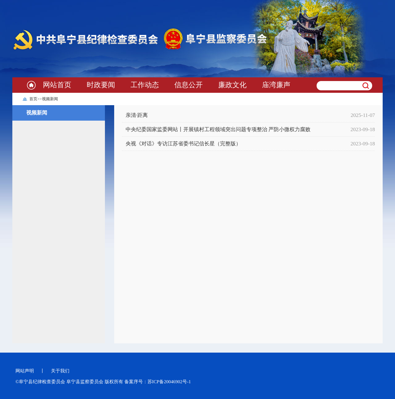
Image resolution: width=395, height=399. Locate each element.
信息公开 (188, 85)
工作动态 (145, 85)
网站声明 (24, 370)
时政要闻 (101, 85)
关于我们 (60, 370)
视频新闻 (50, 99)
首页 (33, 99)
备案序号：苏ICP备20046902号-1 (157, 381)
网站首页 (57, 85)
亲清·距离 (137, 115)
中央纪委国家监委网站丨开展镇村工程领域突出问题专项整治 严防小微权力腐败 (218, 129)
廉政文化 (232, 85)
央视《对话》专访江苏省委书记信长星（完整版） (183, 144)
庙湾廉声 (276, 85)
